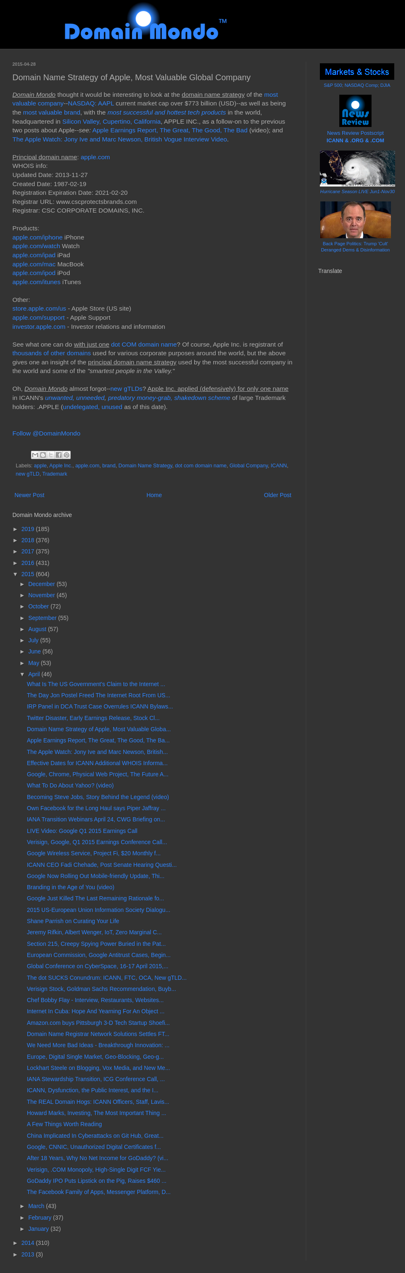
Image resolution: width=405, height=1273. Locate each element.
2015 (28, 574)
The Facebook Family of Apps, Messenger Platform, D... (99, 1192)
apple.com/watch (36, 245)
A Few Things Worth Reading (64, 1124)
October (39, 606)
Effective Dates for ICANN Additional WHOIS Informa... (97, 763)
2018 (28, 540)
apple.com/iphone (37, 237)
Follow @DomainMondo (46, 433)
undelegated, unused (92, 406)
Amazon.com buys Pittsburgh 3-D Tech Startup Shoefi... (98, 1022)
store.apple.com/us (39, 308)
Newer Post (29, 495)
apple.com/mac (33, 264)
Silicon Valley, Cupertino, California (111, 121)
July (34, 640)
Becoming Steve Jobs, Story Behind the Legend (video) (98, 797)
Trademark (54, 474)
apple (40, 466)
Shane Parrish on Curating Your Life (73, 921)
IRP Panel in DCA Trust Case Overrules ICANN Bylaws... (100, 706)
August (38, 629)
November (42, 595)
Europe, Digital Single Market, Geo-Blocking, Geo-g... (95, 1056)
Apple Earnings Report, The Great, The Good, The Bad (170, 130)
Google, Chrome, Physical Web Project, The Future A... (98, 774)
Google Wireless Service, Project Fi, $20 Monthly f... (94, 853)
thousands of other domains (51, 353)
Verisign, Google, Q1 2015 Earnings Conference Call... (97, 842)
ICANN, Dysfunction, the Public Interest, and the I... (92, 1090)
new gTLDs (126, 388)
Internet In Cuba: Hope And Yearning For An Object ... (95, 1011)
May (34, 663)
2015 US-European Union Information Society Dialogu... (98, 910)
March (37, 1206)
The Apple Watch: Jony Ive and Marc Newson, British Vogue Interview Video (119, 139)
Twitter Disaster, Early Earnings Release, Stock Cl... (93, 718)
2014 (28, 1243)
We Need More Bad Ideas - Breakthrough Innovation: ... (98, 1045)
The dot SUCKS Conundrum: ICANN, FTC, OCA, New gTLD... (107, 977)
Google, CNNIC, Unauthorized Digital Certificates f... (94, 1147)
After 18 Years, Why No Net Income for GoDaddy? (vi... (97, 1158)
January (39, 1228)
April (34, 674)
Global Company (248, 466)
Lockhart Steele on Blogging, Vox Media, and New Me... (98, 1068)
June (35, 651)
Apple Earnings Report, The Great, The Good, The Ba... (98, 740)
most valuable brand (52, 112)
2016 (28, 563)
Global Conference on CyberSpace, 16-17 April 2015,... (97, 966)
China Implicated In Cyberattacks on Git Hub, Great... (95, 1135)
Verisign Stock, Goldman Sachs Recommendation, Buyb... (101, 989)
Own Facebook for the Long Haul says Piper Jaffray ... (96, 808)
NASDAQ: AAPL (91, 103)
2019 (28, 529)
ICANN (279, 466)
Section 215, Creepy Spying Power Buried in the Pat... (96, 943)
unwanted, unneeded (75, 397)
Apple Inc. (60, 466)
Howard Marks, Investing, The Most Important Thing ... (96, 1113)
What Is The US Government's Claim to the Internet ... (96, 684)
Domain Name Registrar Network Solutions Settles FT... (98, 1034)
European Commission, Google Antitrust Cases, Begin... (99, 955)
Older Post (277, 495)
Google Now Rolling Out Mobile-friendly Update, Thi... (95, 876)
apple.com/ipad (33, 254)
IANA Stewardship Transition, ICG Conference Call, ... (96, 1079)
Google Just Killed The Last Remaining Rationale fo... (95, 898)
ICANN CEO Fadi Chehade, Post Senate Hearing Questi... (102, 864)
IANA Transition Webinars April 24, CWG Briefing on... (96, 819)
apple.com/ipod (33, 272)
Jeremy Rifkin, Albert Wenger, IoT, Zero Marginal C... (94, 932)
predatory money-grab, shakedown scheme (169, 397)
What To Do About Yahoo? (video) (70, 785)
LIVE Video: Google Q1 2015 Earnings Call (82, 831)
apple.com (95, 156)
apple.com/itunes (36, 281)
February (40, 1217)
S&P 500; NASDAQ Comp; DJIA (357, 85)
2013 (28, 1254)
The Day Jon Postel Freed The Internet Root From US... (98, 695)
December (42, 584)
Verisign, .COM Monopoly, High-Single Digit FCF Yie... (96, 1169)
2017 (28, 551)
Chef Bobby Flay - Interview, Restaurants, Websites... (95, 1000)
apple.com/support (38, 317)
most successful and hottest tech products (166, 112)
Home (154, 495)
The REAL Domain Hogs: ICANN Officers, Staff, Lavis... (98, 1101)
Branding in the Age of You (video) (70, 887)
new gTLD (27, 474)
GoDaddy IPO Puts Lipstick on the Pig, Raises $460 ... (97, 1180)
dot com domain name (201, 466)
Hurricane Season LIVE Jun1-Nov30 (357, 191)
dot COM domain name (144, 344)
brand (108, 466)
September (43, 618)
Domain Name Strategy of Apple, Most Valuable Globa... (99, 729)
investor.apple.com (38, 326)
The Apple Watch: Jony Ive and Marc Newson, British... (97, 752)
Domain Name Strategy (145, 466)
